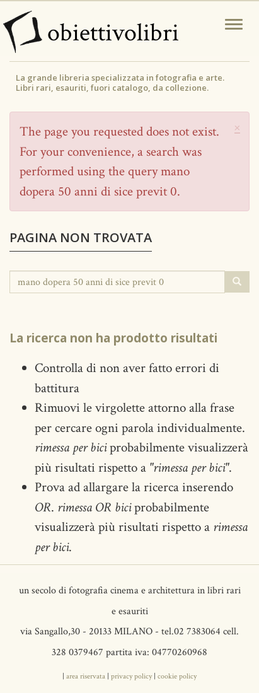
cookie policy (177, 676)
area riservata (85, 676)
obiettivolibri (113, 33)
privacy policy (131, 676)
